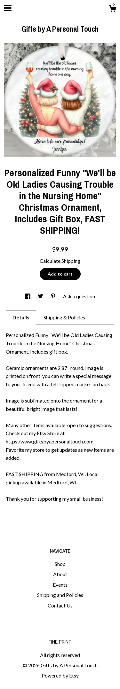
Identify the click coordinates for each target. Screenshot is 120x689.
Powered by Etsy (60, 675)
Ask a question (79, 296)
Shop (60, 564)
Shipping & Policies (64, 317)
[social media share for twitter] (41, 296)
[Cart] (112, 9)
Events (60, 585)
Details (20, 317)
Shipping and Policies (60, 595)
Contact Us (60, 605)
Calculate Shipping (60, 261)
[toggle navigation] (8, 8)
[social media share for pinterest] (54, 296)
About (60, 574)
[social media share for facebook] (28, 296)
